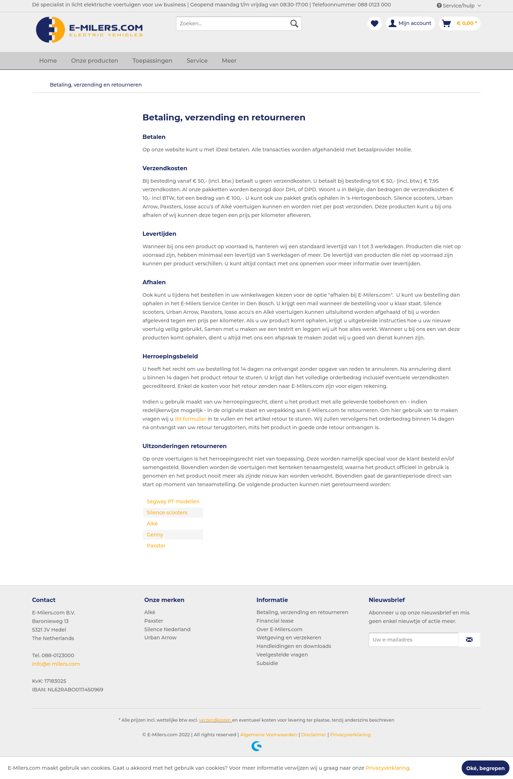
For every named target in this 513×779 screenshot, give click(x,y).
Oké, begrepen (485, 768)
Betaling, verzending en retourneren (302, 612)
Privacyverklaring (349, 734)
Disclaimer (313, 734)
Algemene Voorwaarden (268, 734)
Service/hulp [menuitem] (456, 5)
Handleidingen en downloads (293, 646)
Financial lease (275, 621)
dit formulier (190, 419)
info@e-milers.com (56, 664)
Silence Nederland (167, 629)
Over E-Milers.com (279, 629)
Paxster (153, 621)
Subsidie (267, 663)
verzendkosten (215, 720)
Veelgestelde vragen (282, 654)
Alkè (149, 612)
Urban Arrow (160, 637)
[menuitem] (239, 23)
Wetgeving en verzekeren (288, 637)
